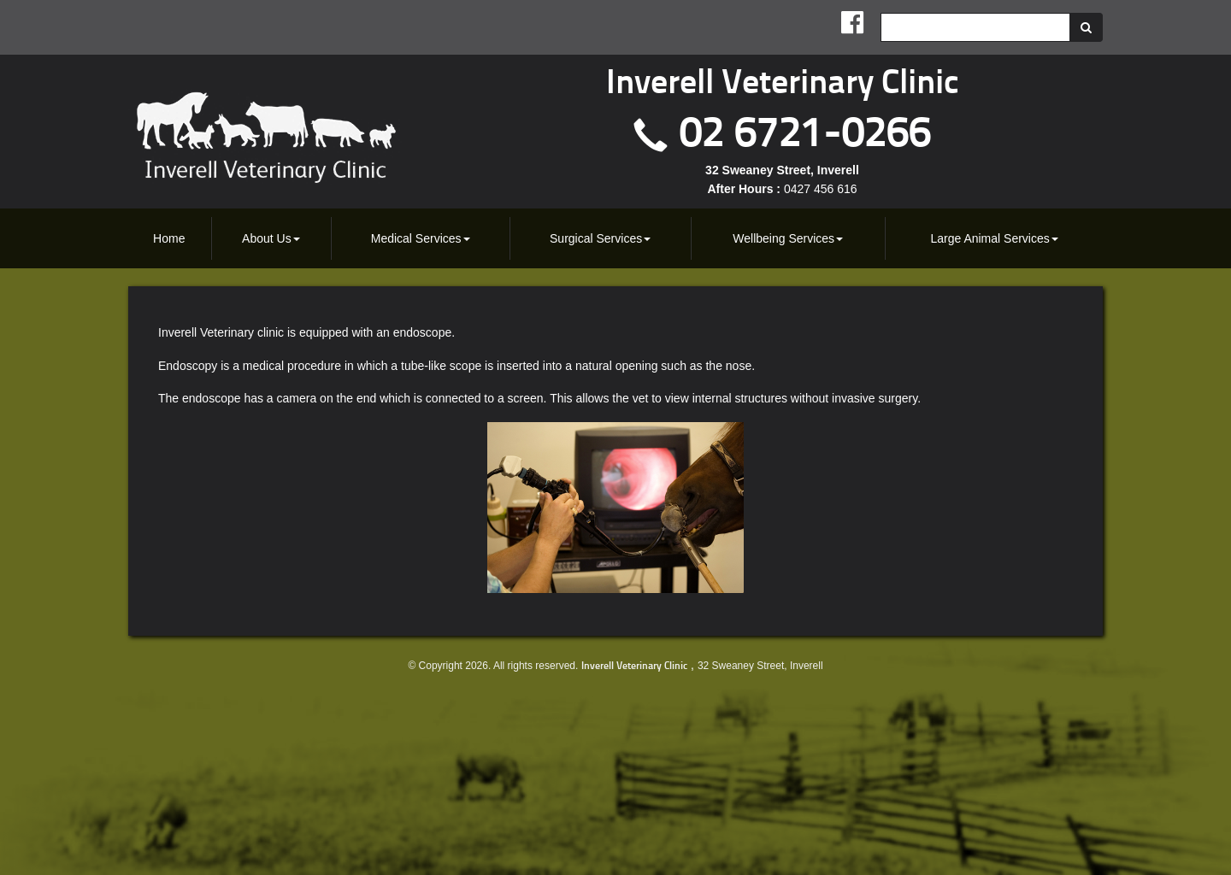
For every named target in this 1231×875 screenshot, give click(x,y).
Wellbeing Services (788, 238)
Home (169, 238)
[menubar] (615, 238)
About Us (271, 238)
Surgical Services (600, 238)
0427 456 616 (820, 189)
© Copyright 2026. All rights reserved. (493, 666)
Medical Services (420, 238)
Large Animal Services (993, 238)
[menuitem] (169, 238)
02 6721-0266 (805, 135)
